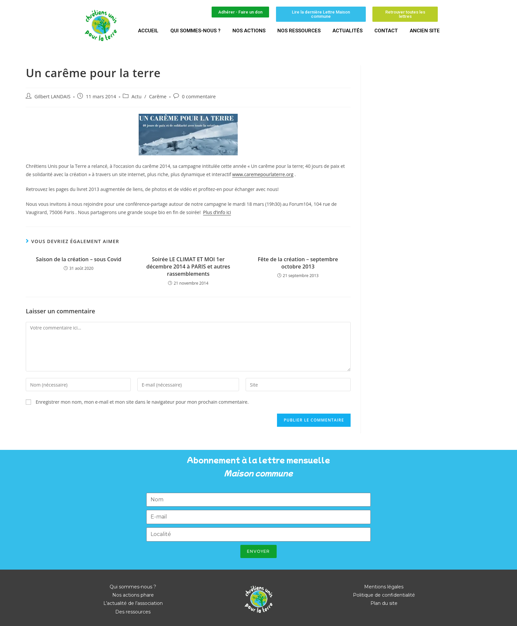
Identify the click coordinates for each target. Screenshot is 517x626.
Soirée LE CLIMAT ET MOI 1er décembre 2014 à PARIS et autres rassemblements (188, 267)
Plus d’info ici (217, 212)
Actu (136, 96)
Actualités (347, 31)
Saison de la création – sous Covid (78, 259)
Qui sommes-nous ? (195, 31)
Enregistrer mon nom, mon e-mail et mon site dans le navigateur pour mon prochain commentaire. (142, 402)
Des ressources (133, 612)
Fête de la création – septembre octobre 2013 (298, 263)
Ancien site (425, 31)
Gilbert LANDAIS (52, 96)
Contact (386, 31)
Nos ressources (299, 31)
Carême (157, 96)
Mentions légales (383, 587)
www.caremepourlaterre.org (262, 174)
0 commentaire (199, 96)
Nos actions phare (133, 595)
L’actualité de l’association (133, 603)
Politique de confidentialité (384, 595)
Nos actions (248, 31)
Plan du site (383, 603)
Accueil (148, 31)
